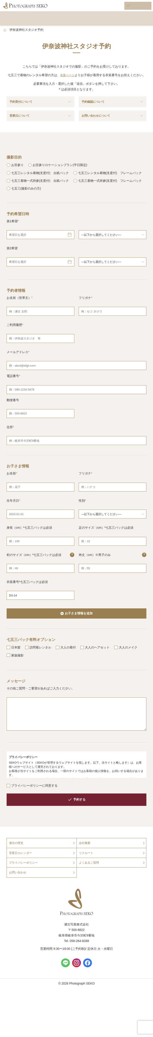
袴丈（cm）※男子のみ (112, 572)
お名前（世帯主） (19, 315)
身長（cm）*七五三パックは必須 (29, 545)
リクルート (86, 871)
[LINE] (65, 982)
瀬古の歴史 (16, 861)
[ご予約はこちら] (132, 8)
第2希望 (12, 265)
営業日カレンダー (21, 871)
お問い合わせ (18, 892)
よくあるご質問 (90, 882)
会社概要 (85, 861)
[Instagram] (76, 982)
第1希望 (12, 238)
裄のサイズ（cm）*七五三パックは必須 (40, 572)
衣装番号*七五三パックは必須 (27, 599)
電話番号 (13, 393)
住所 (10, 444)
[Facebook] (87, 982)
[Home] (4, 34)
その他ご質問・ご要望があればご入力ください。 (41, 706)
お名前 (11, 491)
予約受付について (40, 108)
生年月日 (13, 518)
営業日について (40, 124)
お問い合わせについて (112, 124)
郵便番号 (13, 417)
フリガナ (85, 315)
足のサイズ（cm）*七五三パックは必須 (106, 545)
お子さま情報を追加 (79, 631)
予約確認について (112, 108)
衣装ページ (67, 79)
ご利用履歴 (14, 342)
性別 (82, 518)
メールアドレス (17, 369)
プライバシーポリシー (24, 882)
